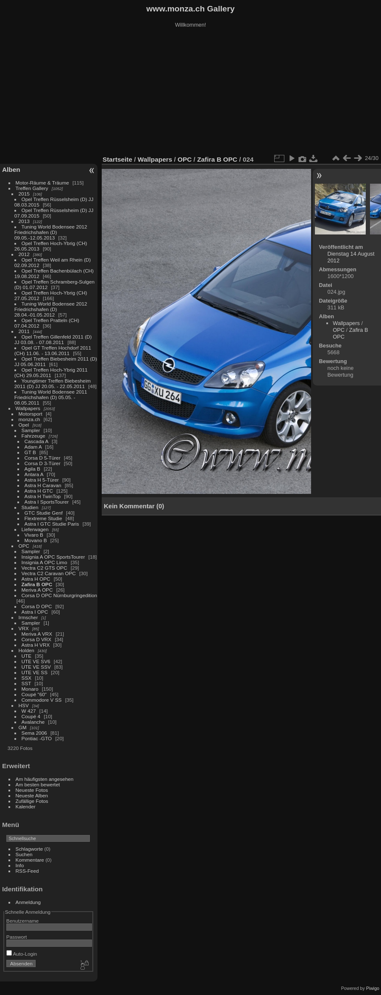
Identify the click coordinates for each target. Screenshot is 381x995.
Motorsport (30, 413)
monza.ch (29, 419)
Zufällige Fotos (32, 801)
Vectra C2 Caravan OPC (49, 573)
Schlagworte (29, 849)
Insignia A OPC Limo (44, 562)
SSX (27, 678)
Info (20, 865)
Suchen (24, 854)
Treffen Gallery (32, 188)
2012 (24, 254)
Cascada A (36, 441)
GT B (30, 452)
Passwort (16, 937)
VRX (24, 628)
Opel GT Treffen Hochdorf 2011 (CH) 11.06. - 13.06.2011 (52, 350)
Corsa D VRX (37, 639)
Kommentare (30, 860)
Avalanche (33, 722)
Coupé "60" (34, 694)
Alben (11, 169)
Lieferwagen (35, 529)
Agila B (32, 468)
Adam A (33, 446)
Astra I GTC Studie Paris (52, 523)
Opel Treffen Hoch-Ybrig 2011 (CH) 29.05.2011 (51, 372)
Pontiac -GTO (37, 738)
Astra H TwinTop (43, 496)
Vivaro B (34, 534)
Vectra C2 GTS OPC (44, 568)
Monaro (30, 689)
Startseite (117, 159)
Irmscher (28, 617)
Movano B (36, 540)
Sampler (31, 430)
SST (26, 683)
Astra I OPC (35, 612)
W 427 (29, 711)
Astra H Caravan (43, 485)
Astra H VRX (36, 645)
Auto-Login (21, 953)
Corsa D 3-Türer (43, 463)
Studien (30, 507)
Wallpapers (28, 408)
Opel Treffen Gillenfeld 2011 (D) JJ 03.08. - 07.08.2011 (53, 339)
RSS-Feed (27, 871)
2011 (24, 331)
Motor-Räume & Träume (42, 182)
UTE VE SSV (36, 667)
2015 (24, 193)
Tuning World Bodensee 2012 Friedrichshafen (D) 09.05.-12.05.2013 (50, 232)
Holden (26, 650)
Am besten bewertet (38, 784)
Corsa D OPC (37, 606)
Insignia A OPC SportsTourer (53, 557)
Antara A (34, 474)
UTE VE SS (34, 672)
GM (23, 727)
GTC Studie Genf (44, 512)
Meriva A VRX (37, 634)
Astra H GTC (39, 490)
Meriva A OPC (37, 590)
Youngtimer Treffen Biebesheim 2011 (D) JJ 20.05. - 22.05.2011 (52, 383)
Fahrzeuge (33, 435)
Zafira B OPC (37, 584)
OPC (24, 545)
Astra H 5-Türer (42, 479)
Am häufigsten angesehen (45, 779)
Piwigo (372, 988)
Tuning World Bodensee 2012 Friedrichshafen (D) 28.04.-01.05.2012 (50, 309)
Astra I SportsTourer (47, 501)
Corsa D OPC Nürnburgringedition (59, 595)
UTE (27, 656)
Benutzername (22, 920)
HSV (24, 705)
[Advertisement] (190, 92)
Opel (24, 424)
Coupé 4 (31, 716)
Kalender (26, 806)
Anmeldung (28, 902)
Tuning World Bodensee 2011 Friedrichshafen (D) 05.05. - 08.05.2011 (50, 397)
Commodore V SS (42, 700)
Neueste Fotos (32, 790)
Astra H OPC (36, 579)
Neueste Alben (32, 795)
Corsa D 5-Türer (43, 457)
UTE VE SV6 (36, 661)
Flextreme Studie (43, 518)
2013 (24, 221)
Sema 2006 (34, 733)
